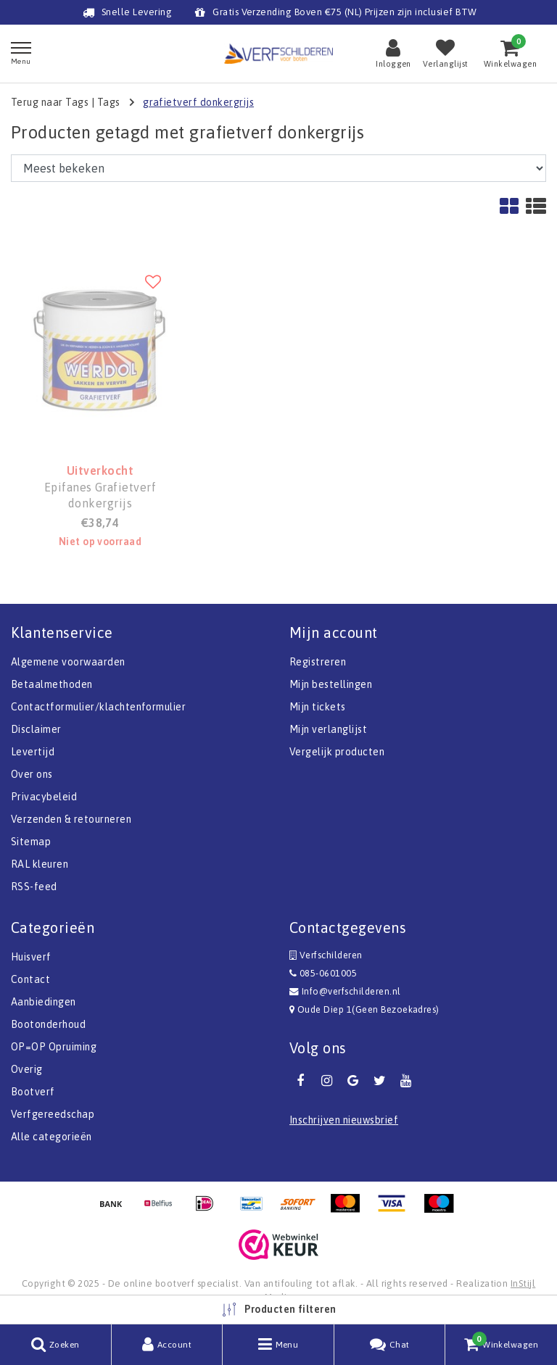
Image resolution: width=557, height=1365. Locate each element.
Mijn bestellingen (330, 684)
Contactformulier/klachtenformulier (98, 707)
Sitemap (31, 841)
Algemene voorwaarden (68, 662)
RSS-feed (34, 886)
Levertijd (32, 752)
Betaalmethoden (52, 684)
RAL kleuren (39, 864)
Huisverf (31, 957)
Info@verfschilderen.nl (345, 991)
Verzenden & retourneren (71, 819)
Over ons (32, 774)
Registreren (317, 662)
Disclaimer (36, 729)
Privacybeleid (44, 796)
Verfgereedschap (52, 1114)
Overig (27, 1069)
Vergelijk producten (336, 752)
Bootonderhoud (48, 1024)
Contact (30, 979)
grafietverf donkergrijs (198, 102)
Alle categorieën (51, 1136)
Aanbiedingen (43, 1002)
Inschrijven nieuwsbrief (343, 1120)
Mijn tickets (317, 707)
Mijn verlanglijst (328, 729)
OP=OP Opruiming (53, 1047)
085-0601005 (323, 973)
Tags (108, 102)
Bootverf (33, 1092)
